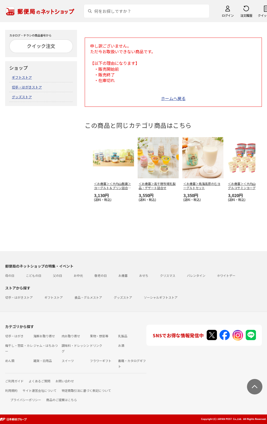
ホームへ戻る (173, 98)
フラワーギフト (100, 360)
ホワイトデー (226, 275)
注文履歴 (246, 15)
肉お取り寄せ (71, 336)
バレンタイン (196, 275)
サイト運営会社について (39, 390)
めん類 (9, 360)
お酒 (121, 345)
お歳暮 (123, 275)
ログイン (228, 15)
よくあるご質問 (39, 381)
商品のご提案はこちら (61, 400)
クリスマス (167, 275)
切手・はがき (14, 336)
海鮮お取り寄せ (44, 336)
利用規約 (11, 390)
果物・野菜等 (99, 336)
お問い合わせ (64, 381)
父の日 (57, 275)
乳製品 (122, 336)
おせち (143, 275)
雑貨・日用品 (42, 360)
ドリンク (96, 345)
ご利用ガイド (14, 381)
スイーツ (68, 360)
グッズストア (22, 96)
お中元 (78, 275)
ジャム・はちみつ (45, 345)
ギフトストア (22, 77)
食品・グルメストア (88, 297)
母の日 (9, 275)
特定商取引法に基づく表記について (86, 390)
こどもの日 (33, 275)
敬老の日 (100, 275)
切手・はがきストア (27, 87)
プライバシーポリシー (25, 400)
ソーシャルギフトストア (161, 297)
